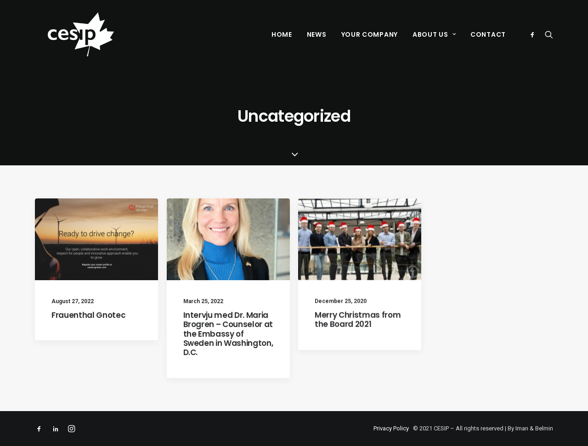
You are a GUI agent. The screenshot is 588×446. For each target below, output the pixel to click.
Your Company (369, 34)
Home (281, 34)
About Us (434, 34)
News (317, 34)
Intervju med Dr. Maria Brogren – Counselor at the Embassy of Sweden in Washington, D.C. (228, 334)
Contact (488, 34)
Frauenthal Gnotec (88, 315)
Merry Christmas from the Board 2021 (358, 322)
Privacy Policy (391, 428)
